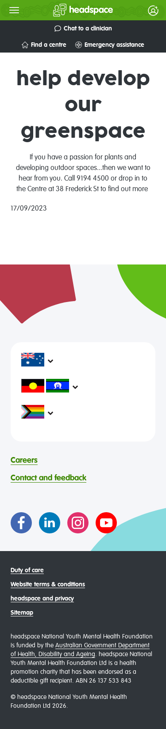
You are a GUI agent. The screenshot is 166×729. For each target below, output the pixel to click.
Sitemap (22, 613)
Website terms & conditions (48, 585)
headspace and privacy (42, 599)
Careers (24, 461)
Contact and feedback (48, 478)
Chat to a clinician (83, 28)
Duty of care (27, 570)
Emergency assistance (109, 44)
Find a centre (44, 44)
